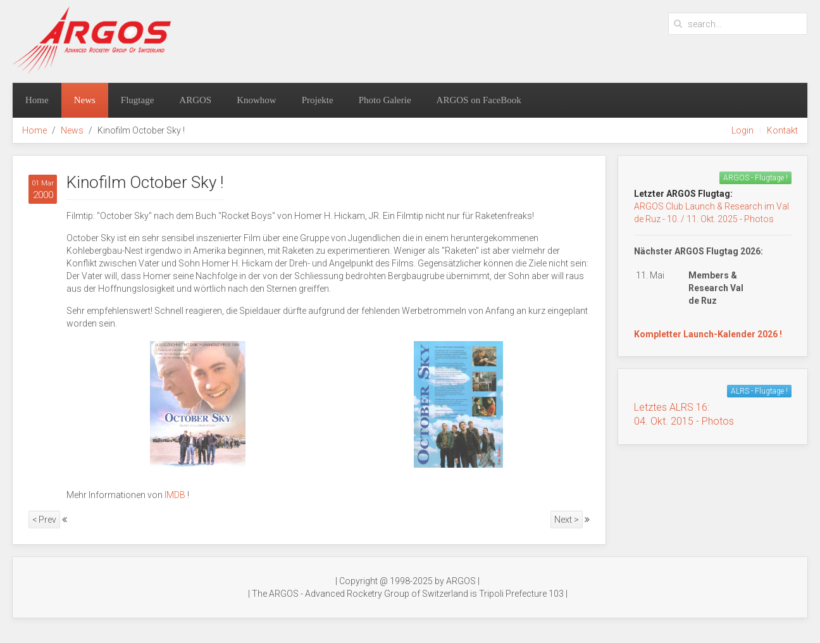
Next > (566, 520)
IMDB (175, 495)
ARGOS (195, 100)
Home (37, 100)
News (85, 100)
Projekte (317, 100)
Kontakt (782, 130)
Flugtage (137, 100)
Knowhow (256, 100)
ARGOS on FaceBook (479, 100)
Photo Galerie (385, 100)
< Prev (44, 520)
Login (742, 130)
